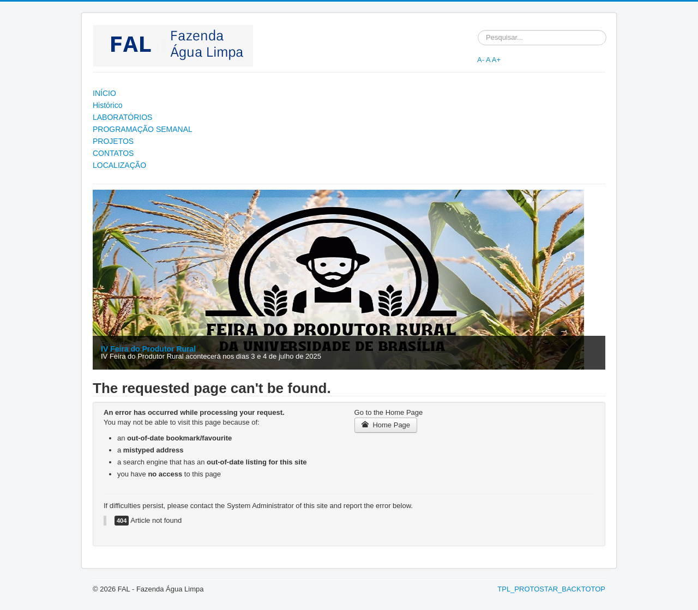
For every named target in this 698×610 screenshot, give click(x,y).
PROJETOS (113, 141)
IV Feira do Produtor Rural (148, 349)
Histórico (107, 105)
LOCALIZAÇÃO (119, 165)
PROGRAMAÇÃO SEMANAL (142, 129)
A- (480, 60)
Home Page (386, 425)
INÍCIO (104, 93)
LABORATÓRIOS (122, 117)
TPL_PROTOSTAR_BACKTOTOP (551, 589)
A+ (496, 60)
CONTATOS (113, 153)
